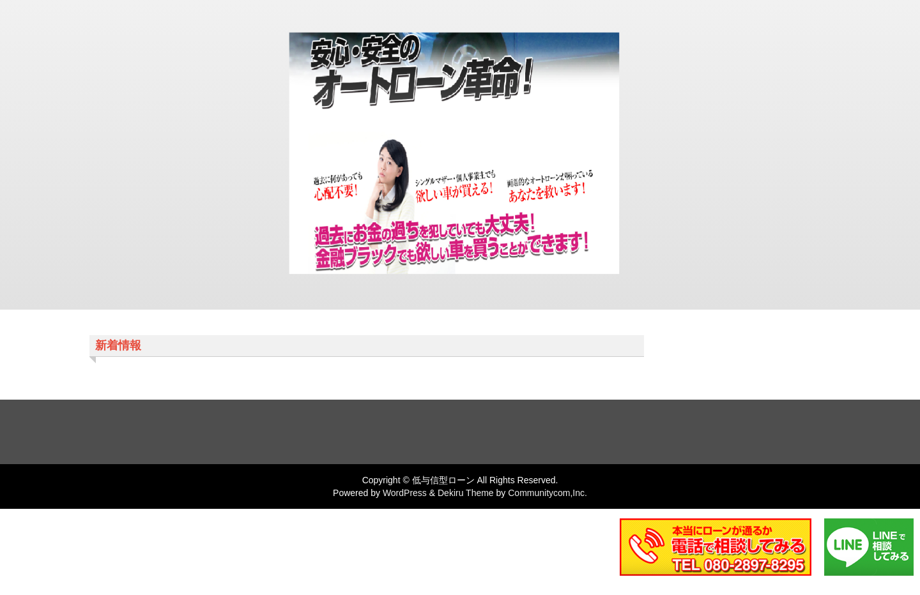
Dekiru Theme (466, 493)
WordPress (405, 493)
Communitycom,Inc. (547, 493)
